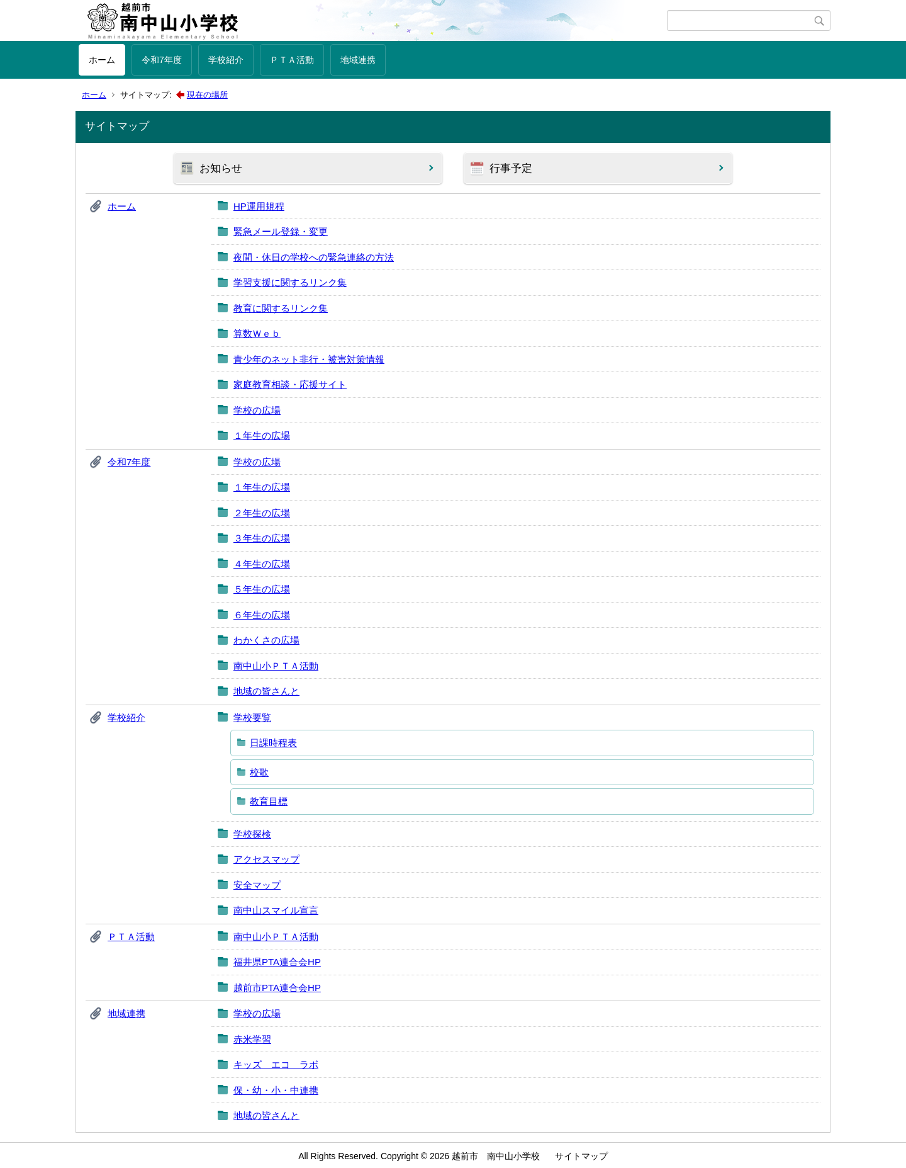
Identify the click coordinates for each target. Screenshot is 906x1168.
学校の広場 (257, 410)
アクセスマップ (266, 859)
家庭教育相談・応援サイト (290, 384)
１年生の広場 (261, 435)
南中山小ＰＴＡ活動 (275, 666)
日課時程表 (273, 742)
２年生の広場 (261, 512)
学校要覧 (252, 717)
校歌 (259, 772)
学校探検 (252, 834)
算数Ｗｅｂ (257, 333)
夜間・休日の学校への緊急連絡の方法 (313, 257)
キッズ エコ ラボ (275, 1064)
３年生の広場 (261, 538)
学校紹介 (225, 60)
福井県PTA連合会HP (277, 961)
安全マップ (257, 885)
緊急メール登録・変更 (280, 231)
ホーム (102, 60)
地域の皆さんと (266, 691)
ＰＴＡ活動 (292, 60)
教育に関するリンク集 (280, 308)
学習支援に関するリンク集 (290, 282)
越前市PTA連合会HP (277, 987)
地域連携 (358, 60)
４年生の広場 (261, 563)
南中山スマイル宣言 (275, 910)
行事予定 (510, 168)
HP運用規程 (258, 206)
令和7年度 (162, 60)
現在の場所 (207, 94)
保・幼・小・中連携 (275, 1090)
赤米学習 (252, 1039)
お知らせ (220, 168)
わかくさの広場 (266, 640)
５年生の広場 (261, 589)
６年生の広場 (261, 615)
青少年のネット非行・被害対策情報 (308, 359)
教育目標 (269, 801)
